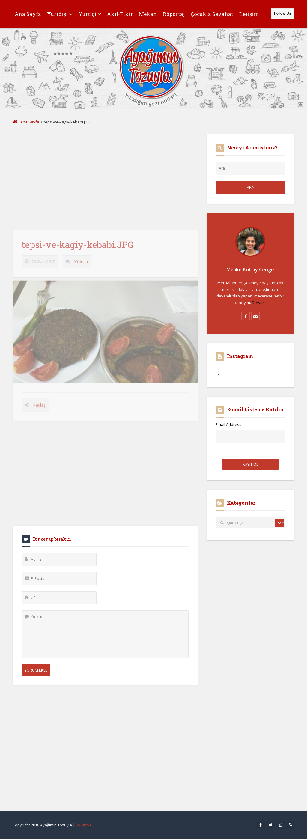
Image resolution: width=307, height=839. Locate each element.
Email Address (228, 424)
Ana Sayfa (28, 13)
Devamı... (260, 302)
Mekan (148, 13)
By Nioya (84, 825)
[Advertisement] (105, 176)
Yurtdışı (60, 13)
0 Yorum (80, 264)
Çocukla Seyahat (212, 13)
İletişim (249, 13)
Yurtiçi (90, 13)
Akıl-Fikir (120, 13)
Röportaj (174, 13)
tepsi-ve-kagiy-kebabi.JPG (78, 247)
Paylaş (39, 407)
